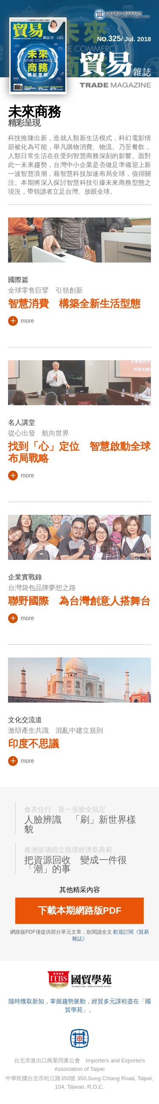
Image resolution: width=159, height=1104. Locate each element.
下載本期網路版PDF (80, 910)
